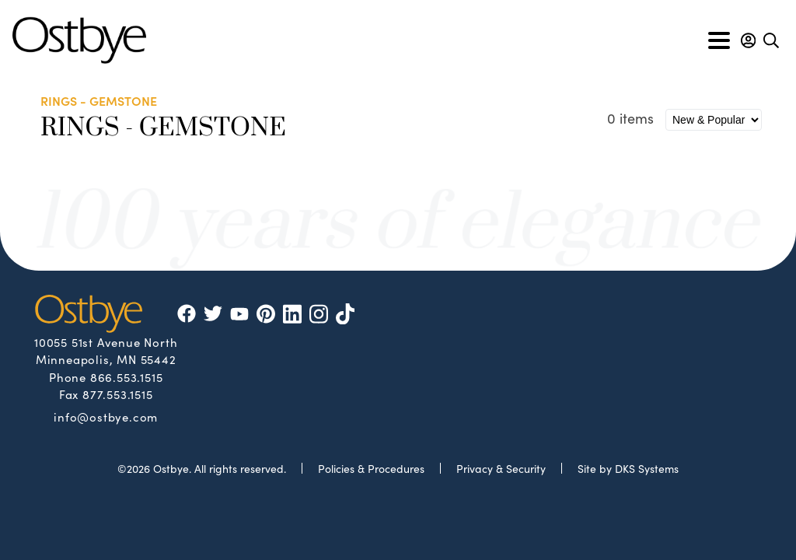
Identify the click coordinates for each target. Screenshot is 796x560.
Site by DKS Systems (628, 468)
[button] (748, 40)
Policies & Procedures (371, 468)
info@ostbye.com (106, 416)
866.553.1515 (126, 377)
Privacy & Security (501, 468)
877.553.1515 (117, 394)
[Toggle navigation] (719, 40)
